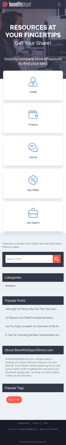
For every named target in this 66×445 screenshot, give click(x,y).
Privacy (36, 423)
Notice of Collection (49, 429)
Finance (33, 118)
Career (33, 85)
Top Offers (33, 183)
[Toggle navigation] (59, 4)
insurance (14, 399)
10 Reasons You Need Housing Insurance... (29, 317)
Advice (33, 150)
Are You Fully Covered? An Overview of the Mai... (33, 326)
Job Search (33, 216)
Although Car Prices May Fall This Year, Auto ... (31, 308)
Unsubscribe (23, 423)
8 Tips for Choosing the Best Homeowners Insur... (33, 335)
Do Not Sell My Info (27, 429)
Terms (45, 423)
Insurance (10, 285)
